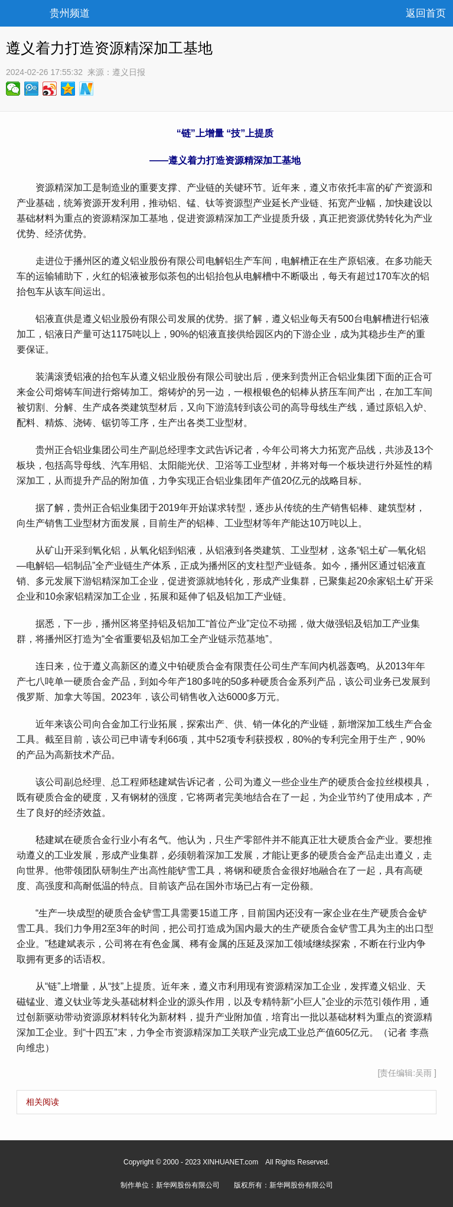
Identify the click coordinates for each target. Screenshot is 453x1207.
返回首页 (426, 13)
